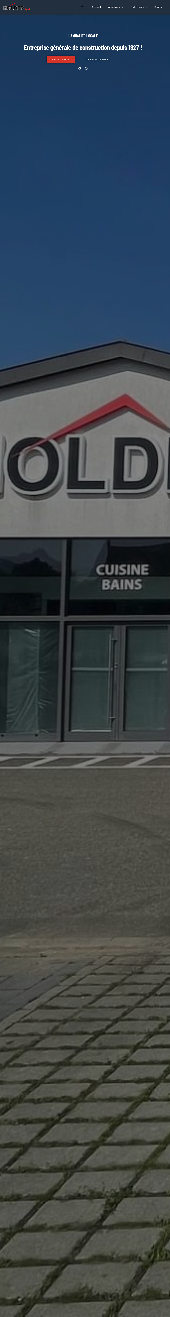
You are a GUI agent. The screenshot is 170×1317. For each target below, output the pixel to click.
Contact (159, 7)
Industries (118, 7)
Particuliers (139, 7)
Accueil (99, 7)
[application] (124, 7)
